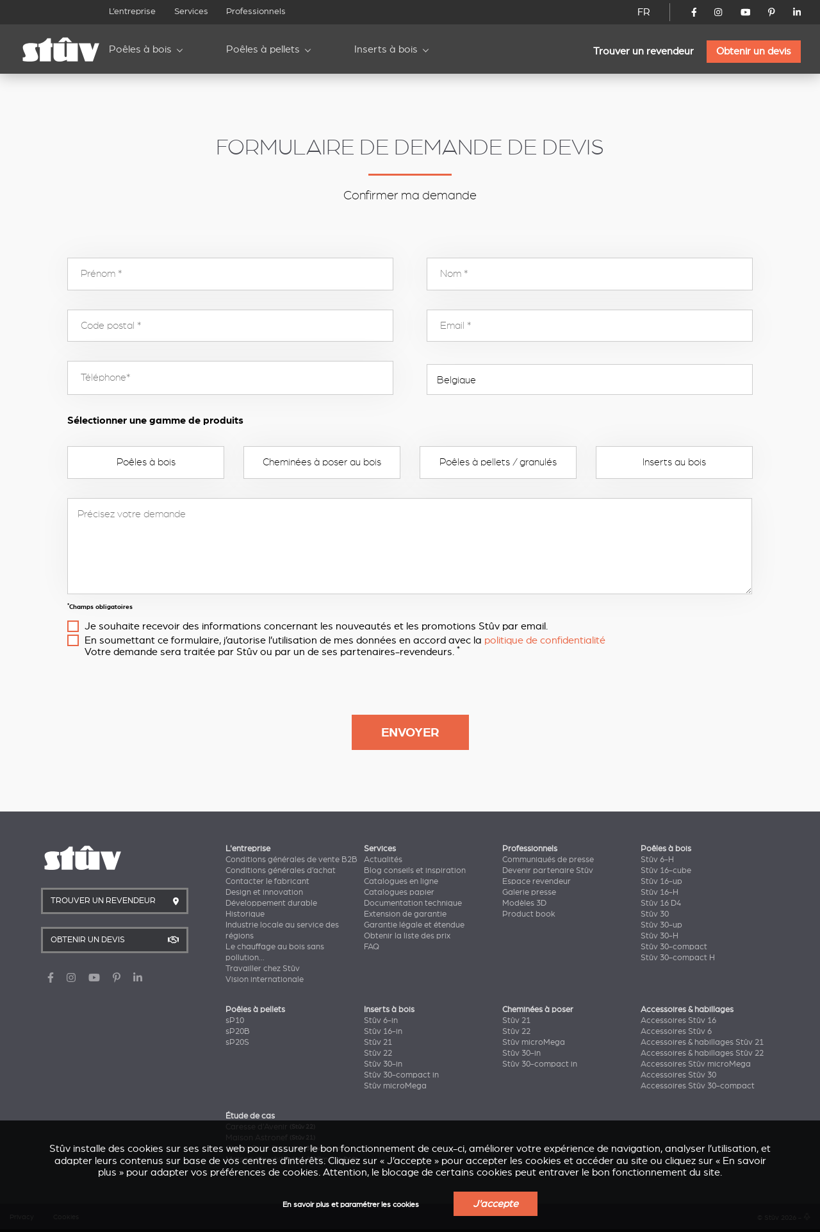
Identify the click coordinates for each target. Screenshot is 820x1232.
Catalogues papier (399, 892)
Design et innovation (264, 892)
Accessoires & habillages (687, 1009)
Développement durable (271, 903)
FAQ (371, 946)
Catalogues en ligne (401, 881)
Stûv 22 (378, 1053)
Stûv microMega (395, 1085)
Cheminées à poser (537, 1009)
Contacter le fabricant (267, 881)
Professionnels (256, 11)
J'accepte (495, 1204)
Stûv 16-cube (666, 870)
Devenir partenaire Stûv (547, 870)
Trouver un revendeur (643, 51)
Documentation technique (413, 903)
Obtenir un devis (753, 51)
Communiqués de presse (548, 859)
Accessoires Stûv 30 (678, 1074)
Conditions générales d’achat (281, 870)
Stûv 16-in (383, 1031)
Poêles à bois (140, 49)
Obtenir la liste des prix (407, 935)
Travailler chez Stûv (263, 968)
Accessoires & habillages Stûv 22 (702, 1053)
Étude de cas (250, 1115)
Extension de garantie (405, 914)
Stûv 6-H (657, 859)
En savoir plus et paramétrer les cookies (351, 1205)
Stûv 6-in (381, 1020)
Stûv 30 (655, 914)
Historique (245, 914)
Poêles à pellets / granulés (498, 462)
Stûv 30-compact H (678, 957)
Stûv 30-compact (674, 946)
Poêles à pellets (263, 49)
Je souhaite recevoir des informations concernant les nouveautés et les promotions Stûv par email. (316, 626)
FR (643, 12)
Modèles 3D (524, 903)
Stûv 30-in (383, 1064)
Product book (528, 914)
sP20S (237, 1042)
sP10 (235, 1020)
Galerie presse (529, 892)
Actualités (383, 859)
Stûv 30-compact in (401, 1074)
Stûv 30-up (661, 924)
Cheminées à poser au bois (322, 462)
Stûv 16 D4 (661, 903)
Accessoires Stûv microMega (696, 1064)
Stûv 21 (378, 1042)
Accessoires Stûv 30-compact (698, 1085)
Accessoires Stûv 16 (678, 1020)
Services (191, 11)
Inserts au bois (674, 462)
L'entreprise (248, 848)
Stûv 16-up (661, 881)
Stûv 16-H (659, 892)
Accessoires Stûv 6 (676, 1031)
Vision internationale (265, 979)
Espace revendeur (536, 881)
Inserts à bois (386, 49)
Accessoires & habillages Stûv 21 (702, 1042)
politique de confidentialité (544, 640)
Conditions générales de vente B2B (291, 859)
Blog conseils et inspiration (415, 870)
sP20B (238, 1031)
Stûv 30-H (659, 935)
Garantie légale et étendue (414, 924)
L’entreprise (132, 11)
